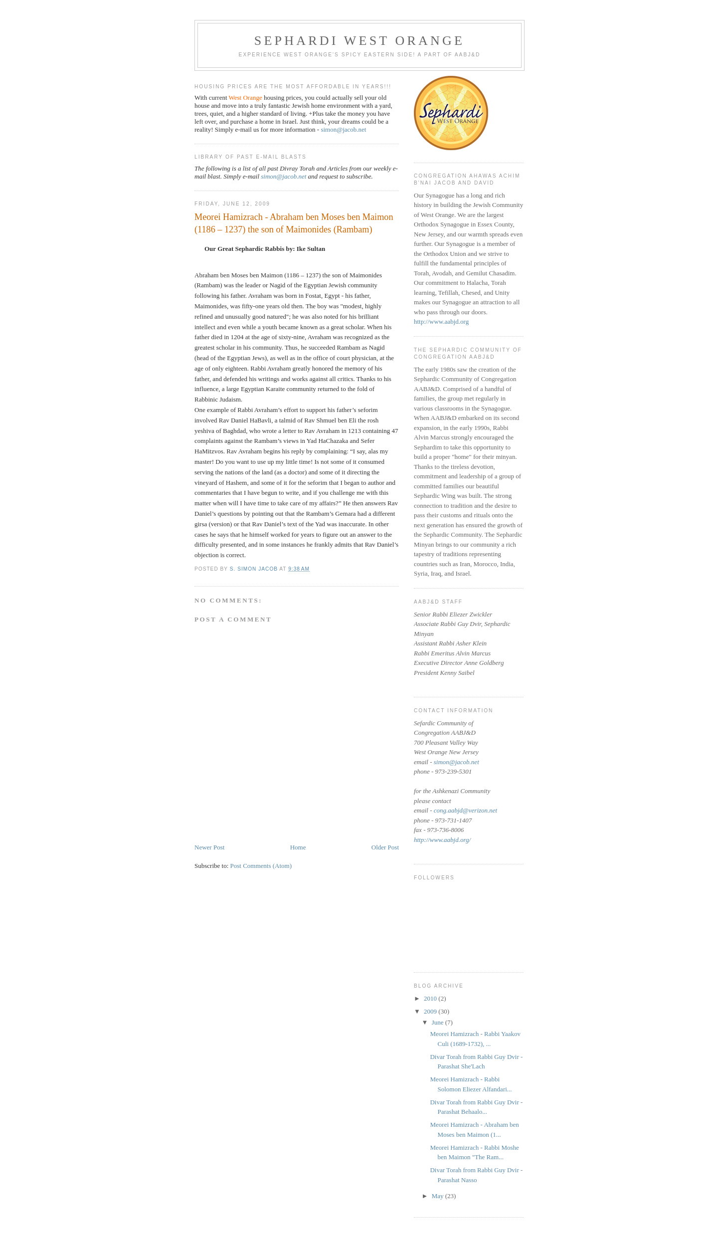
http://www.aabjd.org (441, 321)
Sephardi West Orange (359, 40)
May (438, 1196)
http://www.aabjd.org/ (442, 839)
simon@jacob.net (343, 129)
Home (298, 847)
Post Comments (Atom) (261, 865)
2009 (431, 1011)
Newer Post (209, 847)
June (438, 1022)
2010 (431, 998)
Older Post (385, 847)
